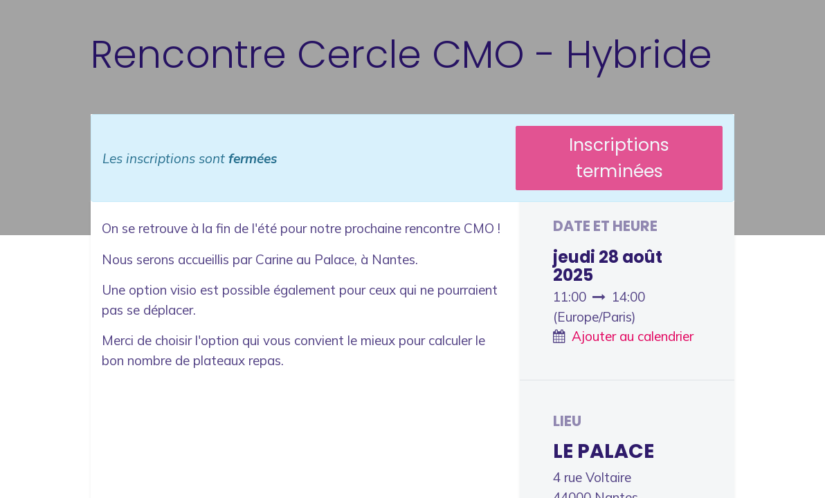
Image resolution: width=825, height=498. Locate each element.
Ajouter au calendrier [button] (632, 336)
